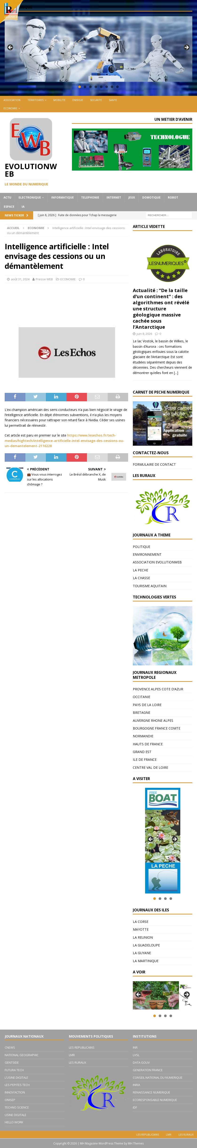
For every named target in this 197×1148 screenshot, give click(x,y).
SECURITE (96, 100)
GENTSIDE (12, 1062)
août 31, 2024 (20, 279)
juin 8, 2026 (144, 334)
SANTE (113, 100)
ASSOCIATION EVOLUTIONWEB (157, 562)
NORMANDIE (143, 736)
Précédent (10, 47)
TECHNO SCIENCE (17, 1107)
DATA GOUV (141, 1062)
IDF (135, 1107)
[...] (176, 373)
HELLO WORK (14, 1122)
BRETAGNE (141, 712)
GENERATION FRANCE (148, 1070)
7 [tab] (112, 87)
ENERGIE (77, 100)
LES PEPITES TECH (17, 1085)
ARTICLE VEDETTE (149, 226)
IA (23, 207)
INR (135, 1047)
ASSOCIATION (12, 100)
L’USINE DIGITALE (16, 1077)
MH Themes (136, 1143)
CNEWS (10, 1047)
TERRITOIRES (35, 100)
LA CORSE (140, 921)
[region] (98, 49)
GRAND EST (142, 752)
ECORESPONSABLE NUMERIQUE (155, 1100)
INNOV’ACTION (15, 1092)
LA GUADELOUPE (146, 945)
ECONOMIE (10, 108)
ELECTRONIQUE (30, 197)
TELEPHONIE (90, 197)
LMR (72, 1055)
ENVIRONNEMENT (147, 554)
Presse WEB (44, 279)
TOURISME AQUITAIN (149, 586)
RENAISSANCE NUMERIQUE (151, 1092)
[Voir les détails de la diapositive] (162, 841)
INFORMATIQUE (62, 197)
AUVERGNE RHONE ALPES (153, 720)
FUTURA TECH (14, 1070)
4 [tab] (96, 87)
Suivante (186, 47)
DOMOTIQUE (151, 197)
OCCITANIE (141, 697)
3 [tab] (90, 87)
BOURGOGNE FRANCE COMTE (156, 728)
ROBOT (173, 197)
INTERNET (113, 197)
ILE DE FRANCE (145, 759)
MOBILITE (59, 100)
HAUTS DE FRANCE (148, 744)
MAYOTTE (141, 929)
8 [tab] (117, 87)
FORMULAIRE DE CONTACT (154, 464)
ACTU (7, 197)
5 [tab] (101, 87)
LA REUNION (143, 937)
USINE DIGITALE (15, 1115)
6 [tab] (106, 87)
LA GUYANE (142, 953)
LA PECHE (140, 570)
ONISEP (10, 1100)
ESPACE (9, 207)
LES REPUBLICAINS (82, 1047)
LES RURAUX (77, 1062)
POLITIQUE (141, 546)
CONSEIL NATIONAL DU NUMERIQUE (157, 1077)
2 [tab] (85, 87)
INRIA (136, 1085)
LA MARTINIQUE (145, 961)
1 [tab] (79, 87)
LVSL (136, 1055)
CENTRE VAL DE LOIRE (150, 767)
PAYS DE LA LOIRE (147, 705)
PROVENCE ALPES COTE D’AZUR (158, 689)
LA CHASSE (141, 578)
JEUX (131, 197)
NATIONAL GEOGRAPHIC (22, 1055)
